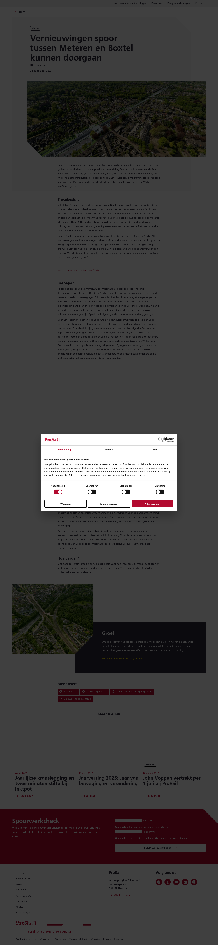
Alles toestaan (152, 504)
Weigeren (65, 504)
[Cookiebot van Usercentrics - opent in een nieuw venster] (160, 439)
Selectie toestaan (109, 504)
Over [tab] (154, 449)
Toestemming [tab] (63, 449)
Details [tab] (109, 449)
